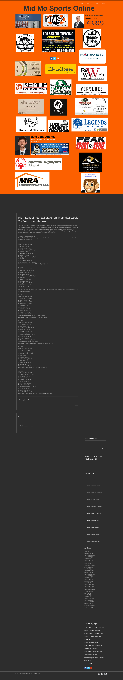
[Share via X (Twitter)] (24, 400)
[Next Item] (102, 447)
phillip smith (87, 651)
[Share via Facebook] (19, 400)
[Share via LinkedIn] (29, 400)
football (97, 633)
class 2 (86, 630)
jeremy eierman (89, 645)
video (96, 657)
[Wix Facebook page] (51, 58)
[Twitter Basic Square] (88, 668)
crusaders (98, 630)
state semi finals (97, 651)
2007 (85, 627)
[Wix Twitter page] (54, 58)
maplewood (87, 648)
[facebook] (105, 674)
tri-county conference (90, 654)
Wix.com (37, 673)
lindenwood (98, 645)
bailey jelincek (93, 627)
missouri (95, 648)
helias (86, 636)
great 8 (102, 633)
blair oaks (101, 627)
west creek (87, 660)
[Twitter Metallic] (102, 674)
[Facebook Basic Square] (85, 668)
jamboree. (87, 639)
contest (92, 630)
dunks (86, 633)
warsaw (101, 657)
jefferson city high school (91, 642)
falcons (91, 633)
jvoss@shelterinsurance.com (43, 139)
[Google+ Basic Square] (91, 668)
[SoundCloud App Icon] (58, 58)
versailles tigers (89, 657)
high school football (95, 636)
